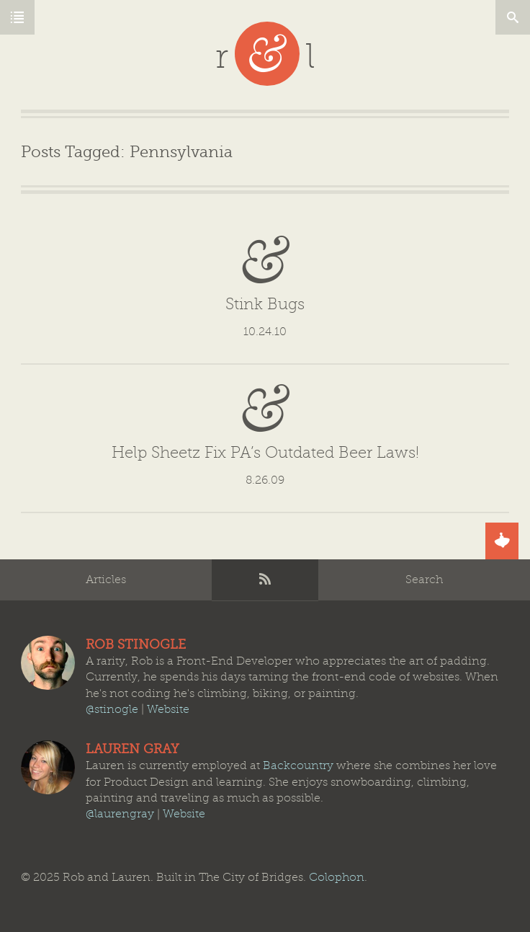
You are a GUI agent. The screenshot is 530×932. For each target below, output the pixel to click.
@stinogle (112, 709)
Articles (106, 579)
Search (424, 579)
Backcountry (298, 765)
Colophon (336, 877)
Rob (48, 663)
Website (168, 709)
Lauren (48, 767)
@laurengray (120, 814)
